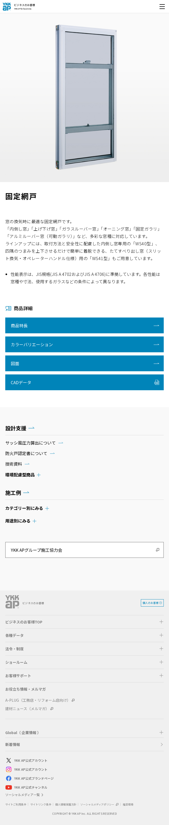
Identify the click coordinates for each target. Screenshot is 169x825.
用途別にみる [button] (18, 521)
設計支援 (15, 428)
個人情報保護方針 (65, 804)
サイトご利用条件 (15, 804)
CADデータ (21, 382)
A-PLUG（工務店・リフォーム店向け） (38, 700)
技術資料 (13, 463)
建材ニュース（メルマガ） (27, 708)
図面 (15, 363)
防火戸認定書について (26, 453)
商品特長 (19, 325)
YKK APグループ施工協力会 (36, 550)
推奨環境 (128, 804)
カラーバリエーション (32, 344)
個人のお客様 (150, 603)
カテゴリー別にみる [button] (24, 508)
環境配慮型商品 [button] (20, 474)
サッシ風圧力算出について (30, 442)
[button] (84, 621)
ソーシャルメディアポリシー (99, 804)
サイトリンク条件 (40, 804)
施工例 (13, 492)
